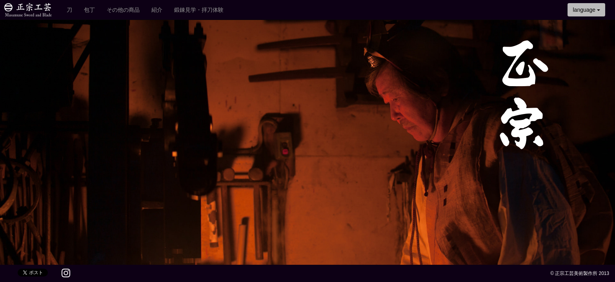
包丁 (89, 10)
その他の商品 (123, 10)
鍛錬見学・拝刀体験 (199, 10)
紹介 (156, 10)
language (586, 10)
